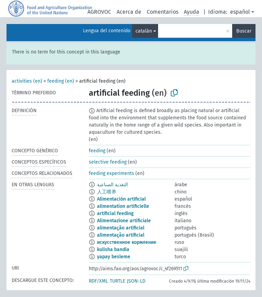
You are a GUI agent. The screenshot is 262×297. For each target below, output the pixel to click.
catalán (143, 31)
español (240, 12)
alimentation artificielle (123, 206)
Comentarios (162, 12)
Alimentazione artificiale (124, 221)
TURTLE (117, 281)
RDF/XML (98, 281)
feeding (97, 151)
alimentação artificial (120, 228)
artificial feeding (115, 213)
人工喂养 (106, 192)
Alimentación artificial (121, 199)
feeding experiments (111, 173)
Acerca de (129, 12)
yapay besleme (113, 257)
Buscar (243, 31)
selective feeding (108, 162)
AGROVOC (99, 12)
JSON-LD (136, 281)
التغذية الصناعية (112, 185)
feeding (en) (60, 81)
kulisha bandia (113, 249)
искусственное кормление (126, 242)
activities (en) (27, 81)
